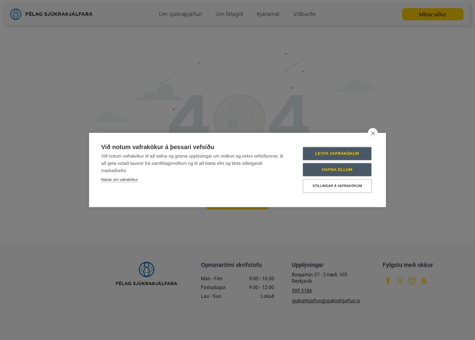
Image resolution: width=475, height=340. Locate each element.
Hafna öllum (337, 169)
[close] (373, 133)
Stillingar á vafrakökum (337, 186)
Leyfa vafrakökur (337, 153)
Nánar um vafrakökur (119, 179)
